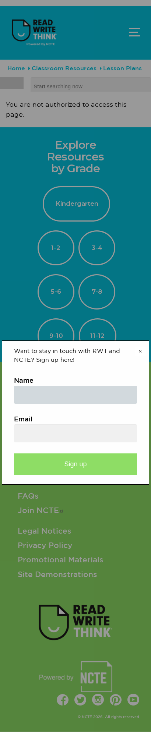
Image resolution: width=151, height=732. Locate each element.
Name (24, 381)
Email (23, 419)
